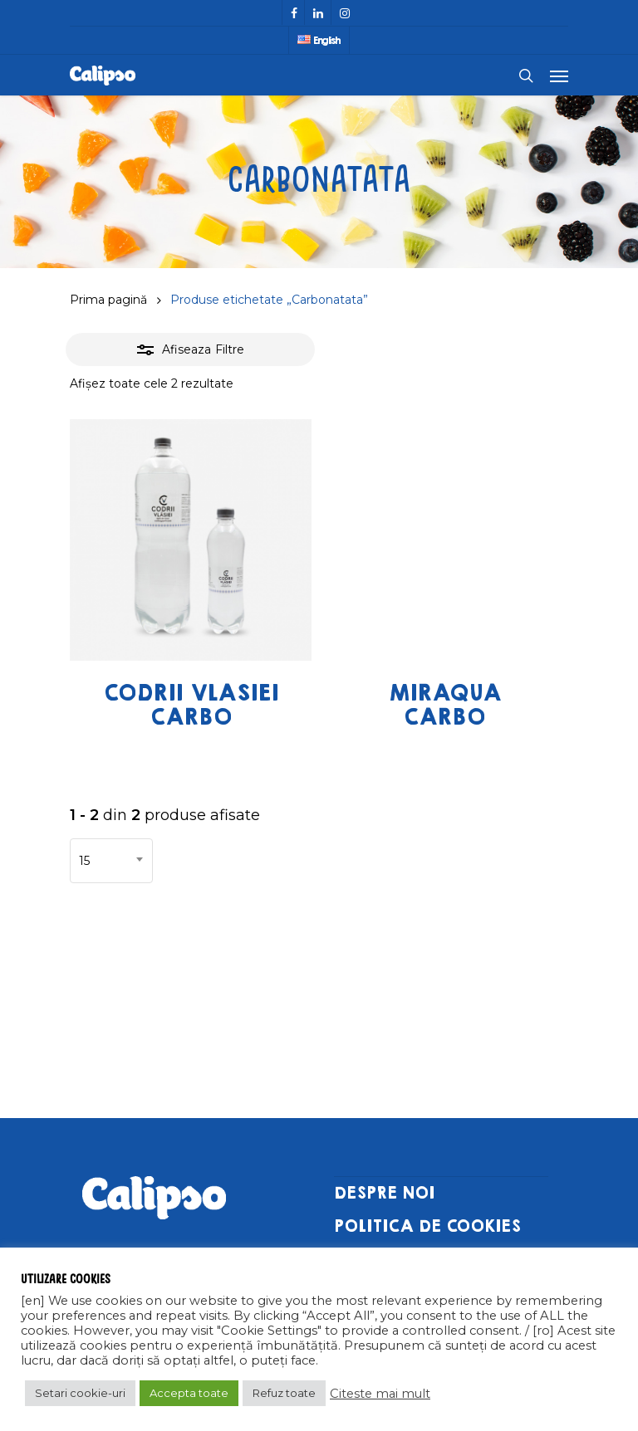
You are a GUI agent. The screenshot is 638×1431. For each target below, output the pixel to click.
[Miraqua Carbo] (445, 540)
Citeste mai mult (380, 1393)
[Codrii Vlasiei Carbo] (191, 540)
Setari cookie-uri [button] (80, 1392)
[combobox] (111, 860)
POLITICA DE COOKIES (427, 1226)
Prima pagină (108, 299)
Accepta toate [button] (189, 1392)
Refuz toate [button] (284, 1392)
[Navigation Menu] (559, 75)
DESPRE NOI (384, 1193)
